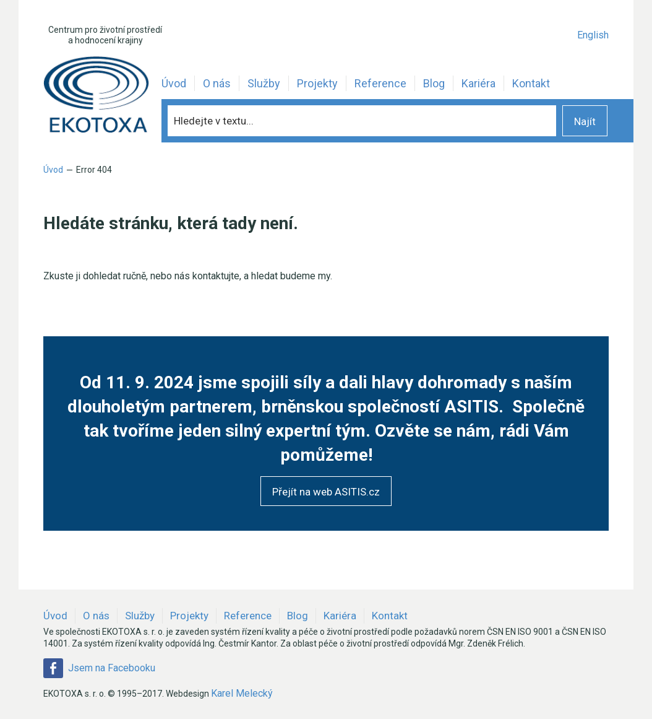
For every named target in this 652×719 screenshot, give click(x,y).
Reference (380, 83)
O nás (217, 83)
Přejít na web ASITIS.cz (326, 492)
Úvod (173, 83)
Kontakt (531, 83)
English (593, 35)
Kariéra (478, 83)
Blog (434, 83)
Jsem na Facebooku (99, 668)
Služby (263, 83)
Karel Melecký (242, 693)
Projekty (317, 83)
